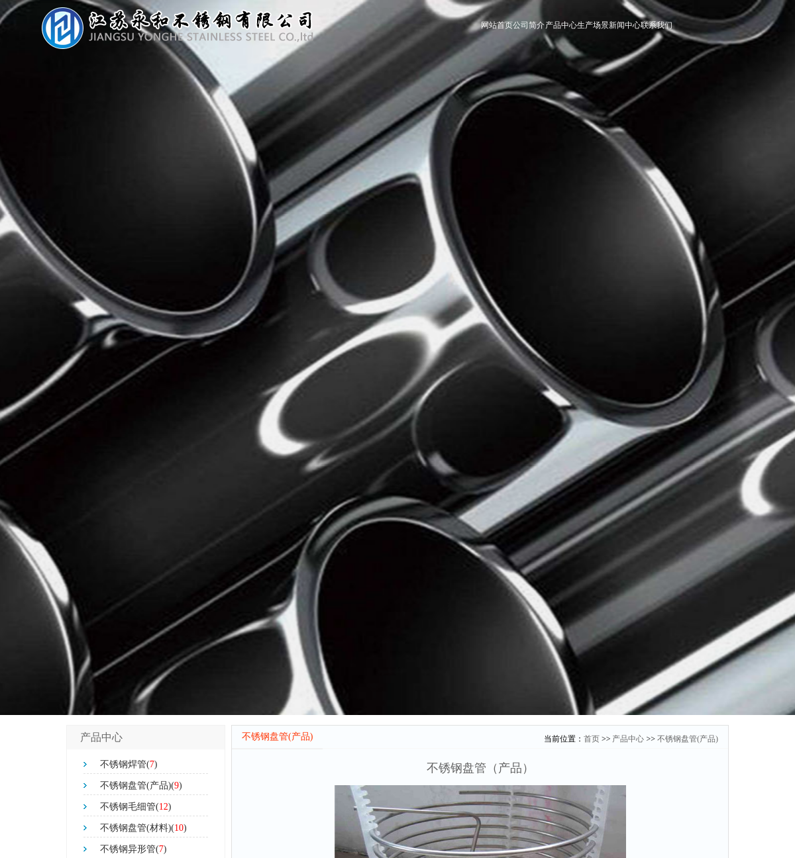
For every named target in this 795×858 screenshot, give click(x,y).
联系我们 (647, 28)
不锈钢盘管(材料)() (143, 828)
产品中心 (492, 28)
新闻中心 (595, 28)
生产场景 (544, 28)
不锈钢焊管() (128, 764)
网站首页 (389, 28)
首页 (592, 738)
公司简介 (440, 28)
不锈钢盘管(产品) (687, 738)
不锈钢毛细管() (135, 807)
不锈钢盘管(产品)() (141, 785)
